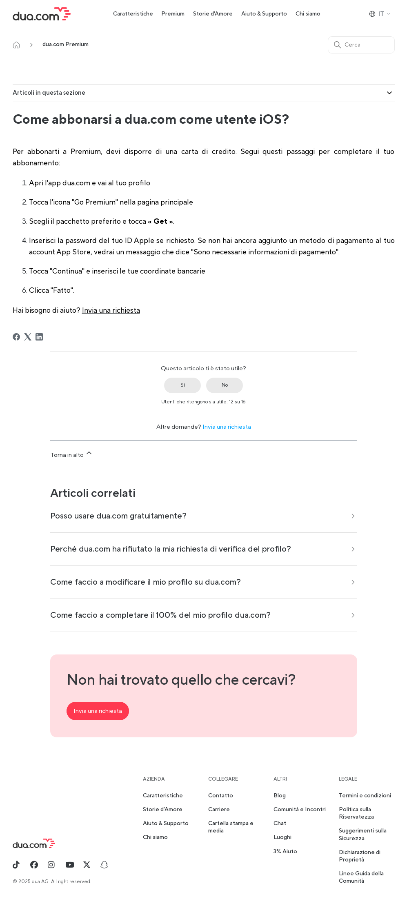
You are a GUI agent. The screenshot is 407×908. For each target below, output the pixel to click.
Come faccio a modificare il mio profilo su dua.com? (145, 582)
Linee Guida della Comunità (361, 877)
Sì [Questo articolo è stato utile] (182, 385)
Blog (280, 795)
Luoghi (282, 837)
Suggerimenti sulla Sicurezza (363, 834)
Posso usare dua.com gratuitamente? (118, 516)
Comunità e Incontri (300, 809)
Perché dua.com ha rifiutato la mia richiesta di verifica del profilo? (170, 549)
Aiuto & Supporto (264, 14)
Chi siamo (308, 14)
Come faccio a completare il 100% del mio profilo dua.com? (160, 615)
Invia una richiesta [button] (97, 711)
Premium (173, 14)
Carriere (219, 809)
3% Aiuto (285, 851)
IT (380, 14)
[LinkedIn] (39, 336)
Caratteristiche (133, 14)
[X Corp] (27, 336)
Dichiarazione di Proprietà (359, 856)
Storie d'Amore (213, 14)
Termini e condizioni (365, 795)
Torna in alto (71, 454)
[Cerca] (361, 45)
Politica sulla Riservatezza (356, 813)
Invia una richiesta (226, 427)
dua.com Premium (65, 44)
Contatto (220, 795)
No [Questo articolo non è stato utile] (225, 385)
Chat (280, 823)
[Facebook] (16, 336)
